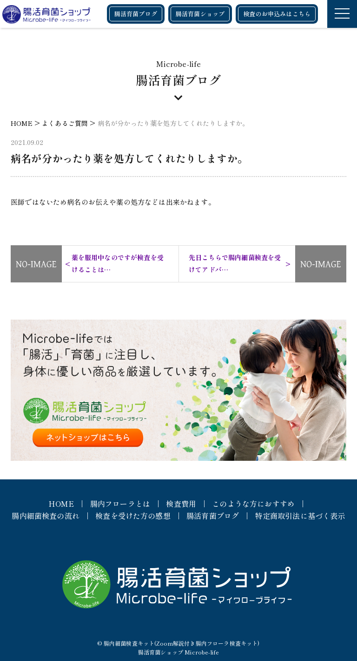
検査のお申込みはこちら (277, 13)
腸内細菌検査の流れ (45, 515)
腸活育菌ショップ (200, 13)
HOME (61, 503)
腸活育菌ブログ (135, 13)
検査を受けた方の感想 (133, 515)
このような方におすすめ (253, 503)
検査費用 (181, 503)
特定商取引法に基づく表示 (300, 515)
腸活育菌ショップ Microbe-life (178, 652)
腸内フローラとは (120, 503)
